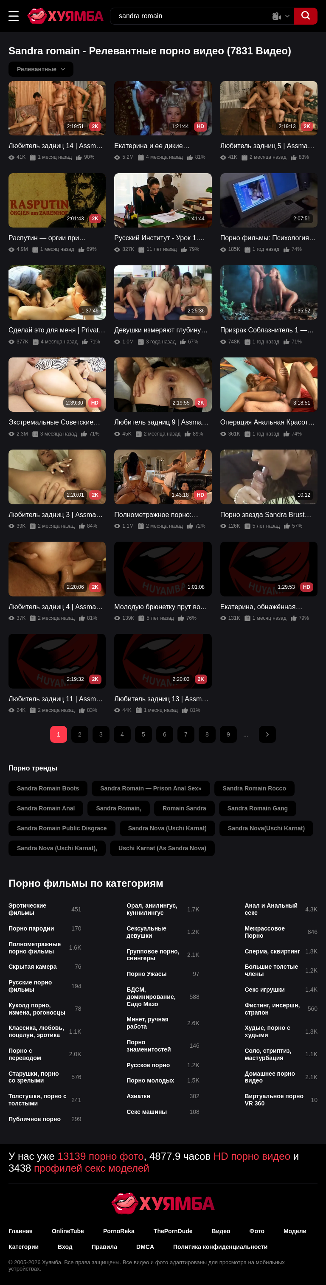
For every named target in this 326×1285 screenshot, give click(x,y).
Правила (104, 1246)
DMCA (145, 1246)
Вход (65, 1246)
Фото (257, 1231)
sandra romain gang (258, 808)
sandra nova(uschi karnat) (266, 828)
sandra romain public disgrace (62, 828)
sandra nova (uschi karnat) (167, 828)
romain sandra (184, 808)
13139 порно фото (101, 1156)
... (245, 734)
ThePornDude (173, 1231)
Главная (20, 1231)
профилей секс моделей (91, 1168)
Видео (221, 1231)
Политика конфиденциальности (220, 1246)
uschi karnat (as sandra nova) (162, 848)
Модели (295, 1231)
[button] (13, 16)
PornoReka (119, 1231)
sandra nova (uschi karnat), (57, 848)
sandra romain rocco (254, 788)
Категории (23, 1246)
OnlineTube (68, 1231)
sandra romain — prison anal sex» (150, 788)
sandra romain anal (46, 808)
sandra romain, (118, 808)
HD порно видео (252, 1156)
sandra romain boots (48, 788)
